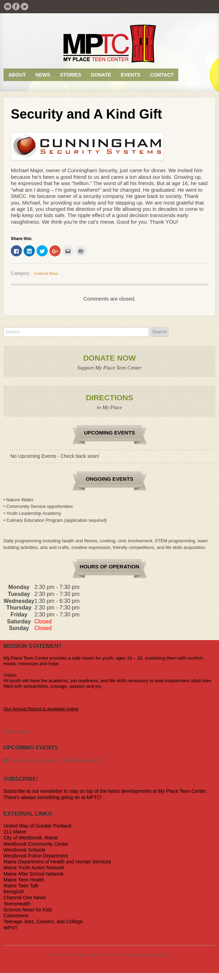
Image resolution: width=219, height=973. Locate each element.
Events (130, 75)
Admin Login (16, 731)
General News (46, 273)
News (43, 75)
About (17, 75)
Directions (109, 397)
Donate (101, 75)
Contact (161, 75)
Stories (70, 75)
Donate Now (109, 358)
